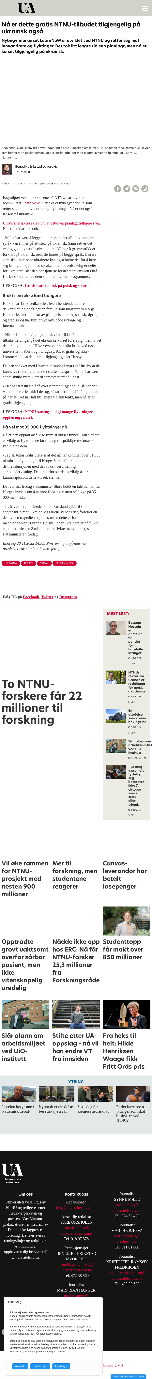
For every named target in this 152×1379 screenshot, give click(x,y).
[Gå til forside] (76, 8)
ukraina (11, 563)
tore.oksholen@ (76, 1228)
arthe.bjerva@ (128, 1236)
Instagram (68, 597)
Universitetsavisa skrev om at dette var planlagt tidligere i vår (51, 223)
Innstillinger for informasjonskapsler (128, 1377)
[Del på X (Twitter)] (126, 188)
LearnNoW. (31, 203)
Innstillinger (61, 1366)
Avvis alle (20, 1366)
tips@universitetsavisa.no (76, 1207)
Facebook (31, 597)
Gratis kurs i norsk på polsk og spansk (57, 285)
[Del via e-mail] (135, 188)
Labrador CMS (111, 1365)
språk (44, 563)
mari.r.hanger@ (76, 1296)
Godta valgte (40, 1366)
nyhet (28, 563)
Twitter (47, 597)
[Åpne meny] (145, 8)
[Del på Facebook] (117, 188)
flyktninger (65, 563)
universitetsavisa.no (76, 1233)
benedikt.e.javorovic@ (76, 1264)
